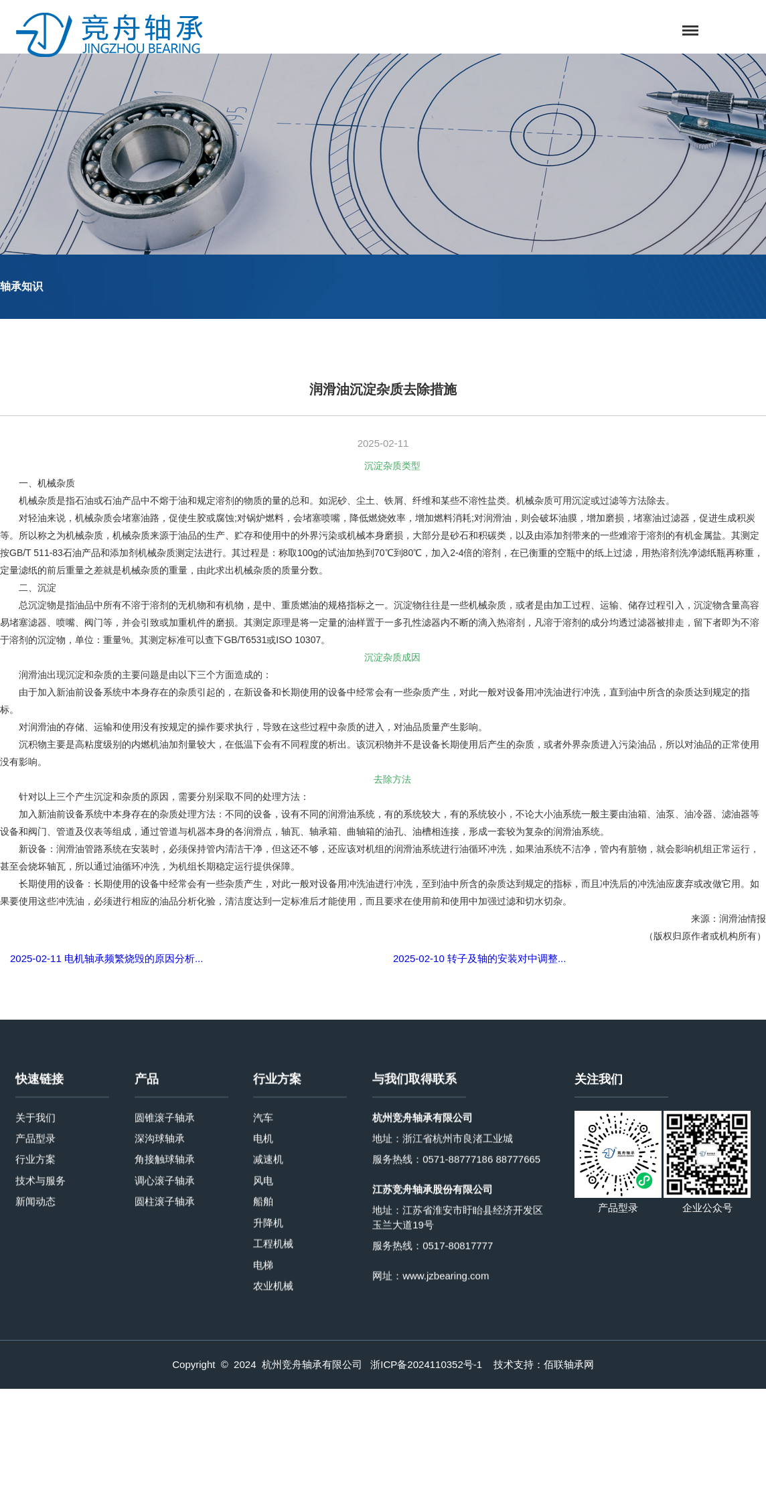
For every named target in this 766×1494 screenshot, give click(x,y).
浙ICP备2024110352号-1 (426, 1365)
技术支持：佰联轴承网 (543, 1365)
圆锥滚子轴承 (165, 1287)
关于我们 (35, 1287)
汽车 (263, 1287)
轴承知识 (21, 287)
